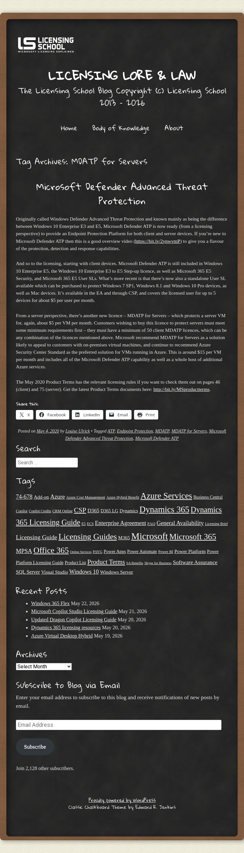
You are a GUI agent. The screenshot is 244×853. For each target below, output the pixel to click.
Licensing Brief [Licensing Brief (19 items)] (216, 524)
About (174, 128)
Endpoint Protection (135, 431)
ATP (111, 431)
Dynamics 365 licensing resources (66, 627)
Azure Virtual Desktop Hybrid (62, 635)
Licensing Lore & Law (122, 75)
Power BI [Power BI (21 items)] (165, 551)
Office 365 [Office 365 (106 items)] (51, 550)
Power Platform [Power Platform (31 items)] (190, 551)
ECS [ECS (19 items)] (90, 524)
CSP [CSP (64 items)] (80, 510)
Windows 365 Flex (50, 603)
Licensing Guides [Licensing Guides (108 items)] (87, 536)
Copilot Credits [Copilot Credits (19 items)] (40, 511)
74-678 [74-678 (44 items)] (24, 497)
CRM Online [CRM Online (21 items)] (62, 511)
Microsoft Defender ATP (157, 438)
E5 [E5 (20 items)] (84, 524)
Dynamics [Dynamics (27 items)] (128, 510)
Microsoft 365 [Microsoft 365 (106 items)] (192, 536)
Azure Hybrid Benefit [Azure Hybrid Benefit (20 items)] (122, 497)
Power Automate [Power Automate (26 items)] (142, 551)
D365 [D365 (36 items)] (93, 511)
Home (69, 128)
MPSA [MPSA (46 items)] (24, 551)
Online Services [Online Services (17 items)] (81, 552)
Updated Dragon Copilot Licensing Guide (73, 619)
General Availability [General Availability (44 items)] (180, 523)
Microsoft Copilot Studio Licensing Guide (74, 611)
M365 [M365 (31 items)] (124, 537)
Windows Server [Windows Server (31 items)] (116, 572)
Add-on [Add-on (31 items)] (41, 497)
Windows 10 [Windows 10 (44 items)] (84, 572)
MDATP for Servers (189, 431)
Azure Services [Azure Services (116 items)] (166, 496)
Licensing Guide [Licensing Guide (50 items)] (36, 537)
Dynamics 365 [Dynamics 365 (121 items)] (164, 509)
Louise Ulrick (77, 431)
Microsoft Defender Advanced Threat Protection (122, 193)
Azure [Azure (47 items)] (57, 496)
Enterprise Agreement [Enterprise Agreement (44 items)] (120, 523)
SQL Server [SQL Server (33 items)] (28, 572)
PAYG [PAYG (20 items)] (97, 551)
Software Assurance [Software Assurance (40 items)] (195, 562)
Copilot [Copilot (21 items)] (22, 511)
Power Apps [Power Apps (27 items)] (115, 551)
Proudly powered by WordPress (122, 799)
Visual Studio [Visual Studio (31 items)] (54, 572)
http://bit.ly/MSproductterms (181, 389)
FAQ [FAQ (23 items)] (151, 523)
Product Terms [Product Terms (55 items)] (106, 561)
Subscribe (35, 746)
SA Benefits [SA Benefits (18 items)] (134, 563)
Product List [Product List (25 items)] (75, 562)
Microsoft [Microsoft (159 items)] (149, 536)
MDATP (162, 431)
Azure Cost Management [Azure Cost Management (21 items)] (85, 497)
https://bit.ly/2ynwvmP (157, 241)
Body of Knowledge (121, 128)
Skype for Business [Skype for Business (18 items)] (158, 563)
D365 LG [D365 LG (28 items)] (110, 510)
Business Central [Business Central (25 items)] (208, 497)
